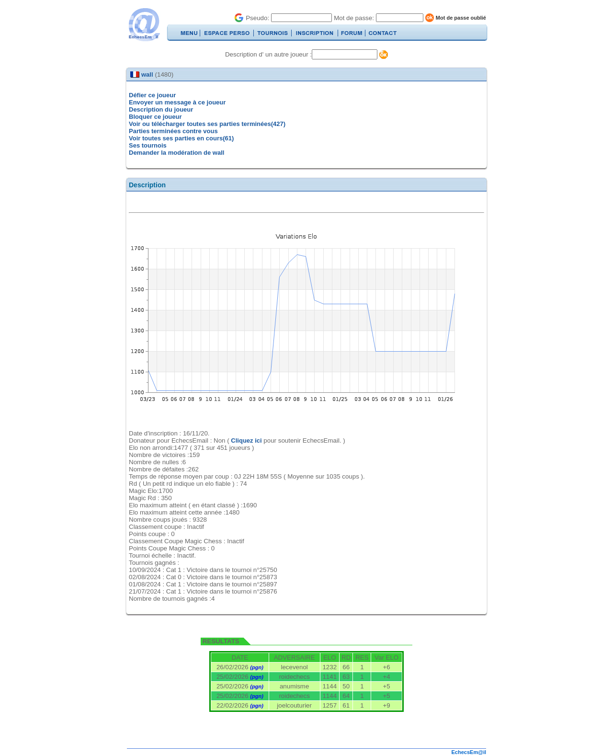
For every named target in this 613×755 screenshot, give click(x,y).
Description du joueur (161, 109)
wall (147, 74)
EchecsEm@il (469, 752)
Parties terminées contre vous (173, 131)
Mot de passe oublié (461, 18)
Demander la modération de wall (176, 152)
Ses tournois (148, 145)
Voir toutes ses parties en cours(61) (181, 138)
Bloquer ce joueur (155, 116)
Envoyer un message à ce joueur (177, 102)
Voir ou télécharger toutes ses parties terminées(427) (207, 123)
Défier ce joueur (152, 95)
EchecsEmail (143, 24)
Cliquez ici (246, 440)
